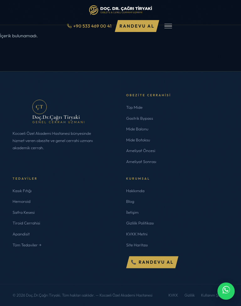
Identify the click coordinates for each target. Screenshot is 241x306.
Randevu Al (137, 26)
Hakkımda (135, 190)
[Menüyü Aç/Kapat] (168, 26)
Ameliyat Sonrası (141, 161)
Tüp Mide (134, 107)
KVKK (173, 295)
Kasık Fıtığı (22, 190)
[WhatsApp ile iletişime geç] (226, 291)
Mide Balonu (137, 128)
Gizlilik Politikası (140, 222)
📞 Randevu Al (152, 262)
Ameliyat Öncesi (140, 150)
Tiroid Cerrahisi (26, 222)
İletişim (132, 212)
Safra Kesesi (24, 212)
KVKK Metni (136, 233)
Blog (130, 201)
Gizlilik (190, 295)
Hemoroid (21, 201)
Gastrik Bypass (139, 118)
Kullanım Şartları (214, 295)
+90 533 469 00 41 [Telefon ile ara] (89, 26)
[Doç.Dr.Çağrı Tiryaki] (120, 8)
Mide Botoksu (138, 139)
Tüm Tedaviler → (27, 244)
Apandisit (21, 233)
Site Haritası (137, 244)
